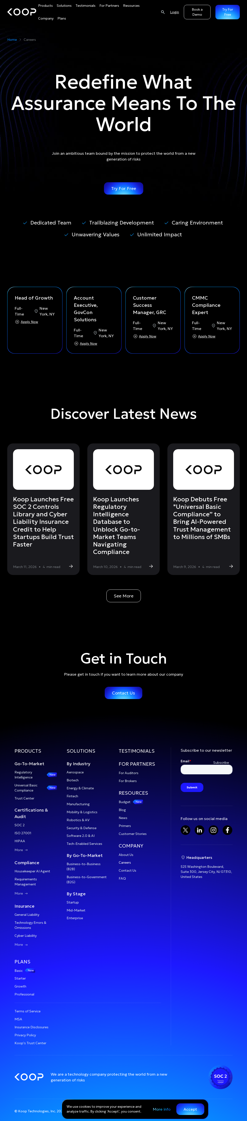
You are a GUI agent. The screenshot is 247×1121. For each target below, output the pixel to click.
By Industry (78, 763)
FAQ (122, 878)
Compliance (26, 862)
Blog (122, 810)
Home (12, 39)
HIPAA (19, 841)
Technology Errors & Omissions (30, 925)
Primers (125, 826)
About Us (126, 855)
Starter (20, 978)
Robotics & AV (78, 820)
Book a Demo (197, 12)
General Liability (26, 914)
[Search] (162, 12)
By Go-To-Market (85, 855)
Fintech (72, 796)
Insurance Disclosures (31, 1027)
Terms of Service (27, 1011)
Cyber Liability (25, 935)
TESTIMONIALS (137, 751)
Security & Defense (81, 828)
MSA (18, 1019)
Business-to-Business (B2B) (84, 866)
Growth (20, 986)
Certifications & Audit (31, 813)
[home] (21, 12)
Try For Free (123, 188)
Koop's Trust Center (30, 1043)
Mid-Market (76, 910)
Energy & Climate (80, 788)
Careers (125, 862)
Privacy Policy (25, 1035)
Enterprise (75, 918)
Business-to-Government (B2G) (87, 879)
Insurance (24, 906)
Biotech (73, 780)
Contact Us (123, 693)
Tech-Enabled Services (84, 843)
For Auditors (128, 773)
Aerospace (75, 772)
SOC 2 (19, 825)
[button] (35, 753)
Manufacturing (78, 804)
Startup (73, 902)
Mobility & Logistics (82, 812)
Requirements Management (25, 881)
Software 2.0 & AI (81, 836)
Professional (24, 994)
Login (174, 12)
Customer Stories (133, 834)
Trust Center (24, 798)
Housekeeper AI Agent (32, 871)
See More (123, 596)
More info (162, 1109)
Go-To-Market (29, 763)
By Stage (76, 894)
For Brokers (128, 781)
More (21, 850)
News (123, 818)
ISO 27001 (22, 833)
